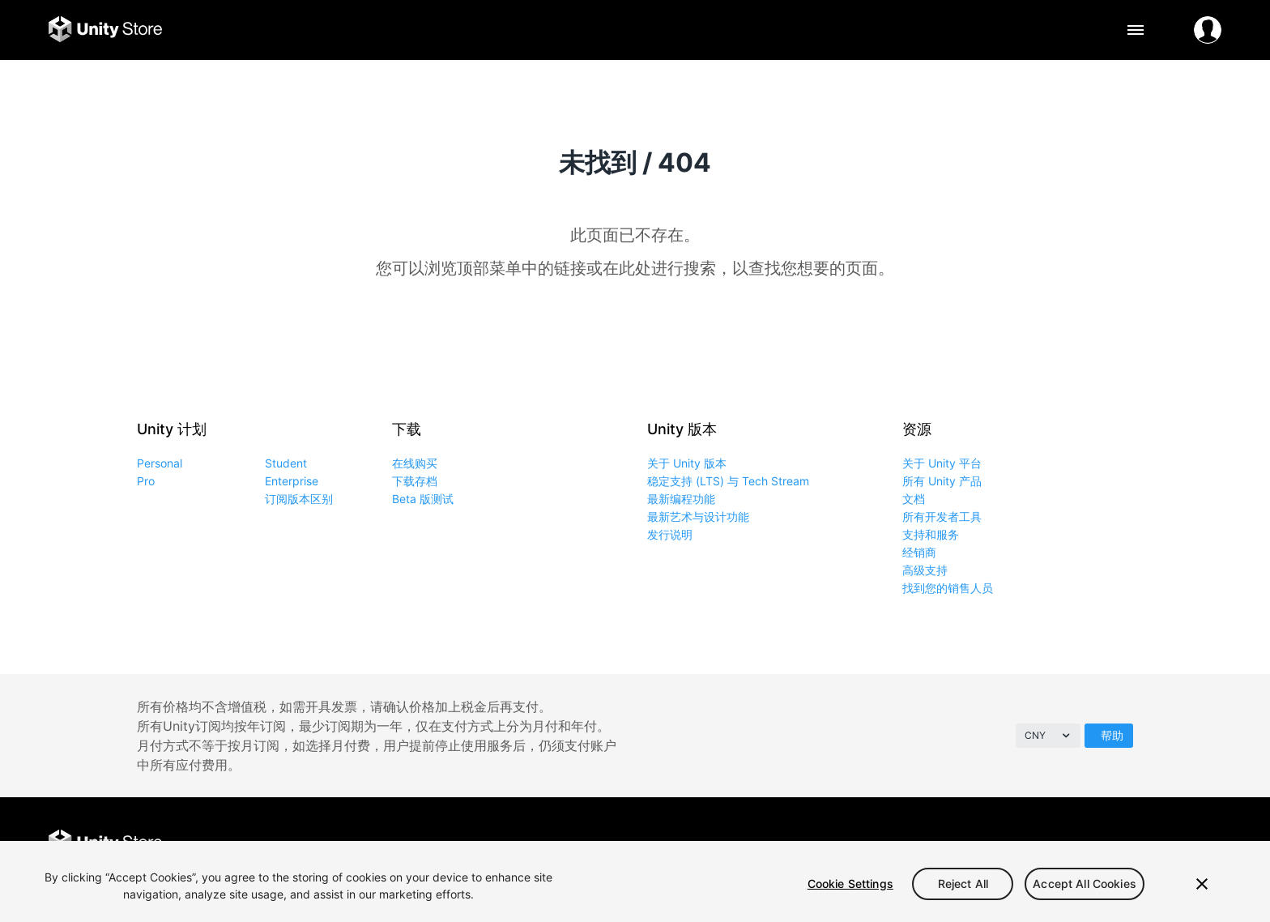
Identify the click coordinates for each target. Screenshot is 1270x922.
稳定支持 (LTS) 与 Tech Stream (728, 481)
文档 (913, 499)
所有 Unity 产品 (942, 481)
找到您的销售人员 (947, 588)
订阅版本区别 (299, 499)
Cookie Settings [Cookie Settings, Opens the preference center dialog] (850, 883)
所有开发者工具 (942, 516)
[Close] (1202, 884)
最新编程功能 (681, 499)
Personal (159, 463)
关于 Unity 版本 (687, 463)
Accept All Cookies (1084, 883)
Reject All (963, 883)
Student (286, 463)
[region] (635, 881)
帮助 (1112, 735)
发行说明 (670, 534)
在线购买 (414, 463)
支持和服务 (930, 534)
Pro (146, 481)
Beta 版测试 (423, 499)
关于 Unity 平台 (942, 463)
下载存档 (414, 481)
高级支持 (925, 570)
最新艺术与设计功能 (698, 516)
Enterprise (291, 481)
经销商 (919, 552)
